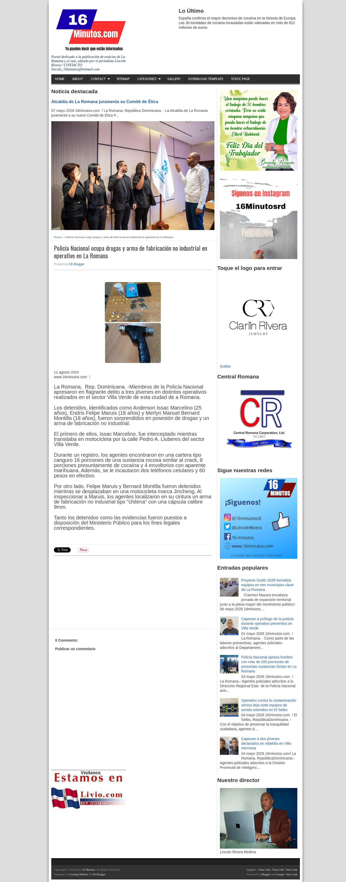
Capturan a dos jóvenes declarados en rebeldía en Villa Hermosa (266, 743)
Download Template (205, 79)
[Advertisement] (94, 591)
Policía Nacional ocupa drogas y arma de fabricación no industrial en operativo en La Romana (130, 251)
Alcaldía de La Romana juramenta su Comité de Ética (104, 101)
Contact (98, 79)
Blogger (265, 874)
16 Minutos (88, 869)
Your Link (264, 869)
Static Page (240, 79)
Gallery (174, 79)
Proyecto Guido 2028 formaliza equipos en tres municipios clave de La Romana (267, 585)
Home (59, 79)
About (77, 79)
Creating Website (78, 874)
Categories (146, 79)
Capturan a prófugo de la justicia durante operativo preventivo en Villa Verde (267, 623)
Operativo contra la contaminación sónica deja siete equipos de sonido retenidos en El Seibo (268, 705)
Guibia (225, 366)
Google (280, 874)
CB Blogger (76, 264)
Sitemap (123, 79)
